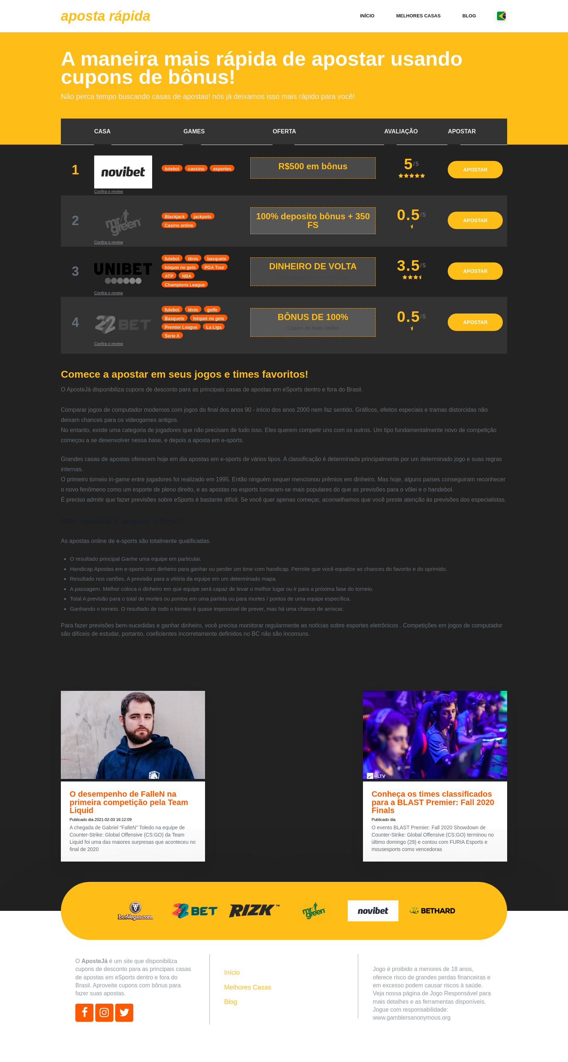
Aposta (105, 16)
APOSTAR (475, 170)
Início (367, 15)
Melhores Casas (418, 15)
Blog (469, 15)
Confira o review (108, 191)
